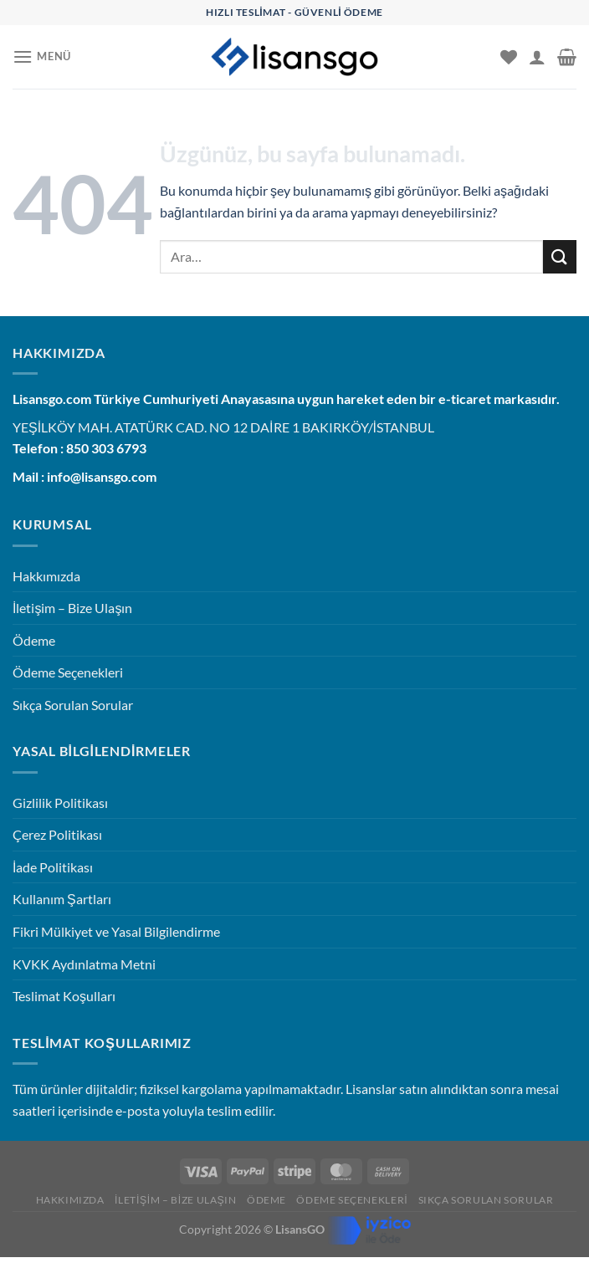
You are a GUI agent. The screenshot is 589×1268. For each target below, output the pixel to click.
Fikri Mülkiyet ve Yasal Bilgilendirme (116, 931)
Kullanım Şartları (62, 899)
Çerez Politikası (57, 834)
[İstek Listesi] (508, 56)
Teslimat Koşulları (64, 996)
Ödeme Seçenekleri (68, 672)
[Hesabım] (537, 56)
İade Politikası (53, 867)
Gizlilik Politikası (60, 802)
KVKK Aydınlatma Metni (84, 964)
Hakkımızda (46, 576)
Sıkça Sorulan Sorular (73, 705)
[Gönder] (559, 256)
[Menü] (42, 56)
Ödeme (34, 640)
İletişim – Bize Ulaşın (72, 608)
